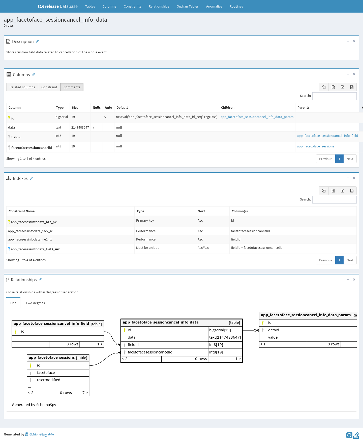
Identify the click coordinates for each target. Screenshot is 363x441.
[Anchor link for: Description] (36, 41)
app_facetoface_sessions (315, 146)
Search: (328, 96)
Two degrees (35, 303)
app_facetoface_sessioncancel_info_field (327, 135)
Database (58, 6)
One (13, 303)
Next (350, 158)
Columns (109, 6)
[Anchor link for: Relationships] (39, 279)
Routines (236, 6)
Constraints (132, 6)
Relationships (159, 6)
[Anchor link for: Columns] (32, 74)
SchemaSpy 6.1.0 (39, 434)
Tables (92, 6)
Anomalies (214, 6)
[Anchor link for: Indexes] (30, 178)
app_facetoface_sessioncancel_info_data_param (257, 116)
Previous (325, 158)
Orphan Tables (188, 6)
